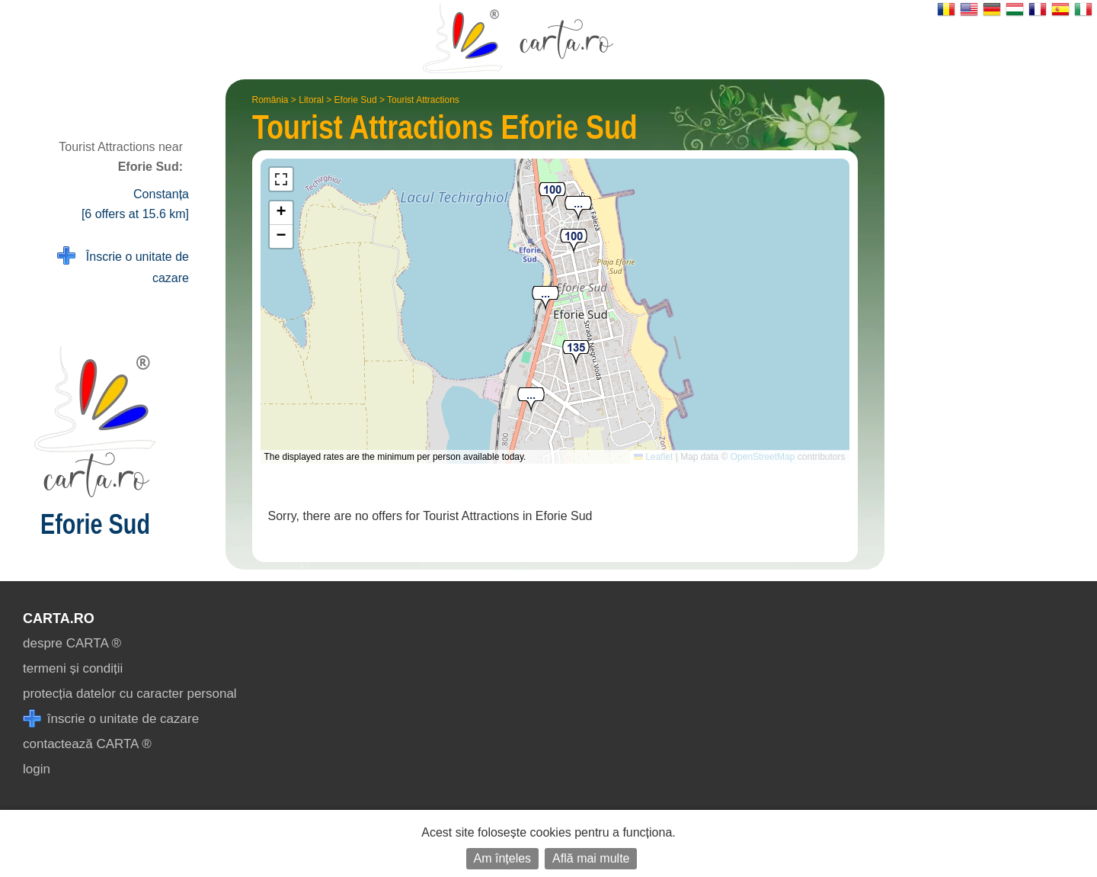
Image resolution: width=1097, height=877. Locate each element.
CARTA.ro (58, 618)
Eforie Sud (355, 100)
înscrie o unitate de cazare (111, 719)
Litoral (311, 100)
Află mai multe (590, 858)
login (36, 769)
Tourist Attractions (423, 100)
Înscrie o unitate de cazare (123, 265)
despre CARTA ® (72, 643)
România (270, 100)
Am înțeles (503, 858)
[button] (531, 400)
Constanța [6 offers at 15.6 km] (135, 204)
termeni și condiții (73, 668)
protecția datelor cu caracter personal (130, 693)
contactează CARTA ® (87, 744)
